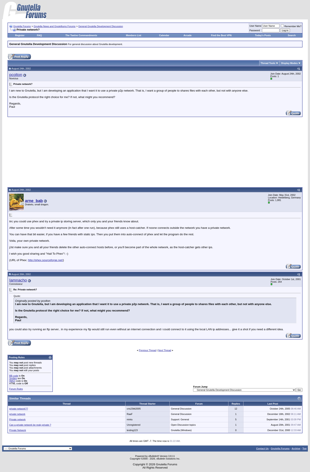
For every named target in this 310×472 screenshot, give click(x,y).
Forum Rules (16, 389)
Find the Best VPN (221, 35)
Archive (296, 448)
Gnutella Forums (22, 26)
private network (17, 414)
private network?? (18, 408)
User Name (256, 26)
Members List (133, 35)
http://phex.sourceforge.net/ (45, 260)
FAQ (39, 35)
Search (292, 35)
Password (255, 30)
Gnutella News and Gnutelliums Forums (54, 26)
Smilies (13, 378)
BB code (13, 375)
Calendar (164, 35)
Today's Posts (263, 35)
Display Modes (289, 63)
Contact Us (262, 448)
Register (20, 35)
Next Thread (164, 350)
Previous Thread (147, 350)
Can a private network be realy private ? (30, 425)
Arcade (188, 35)
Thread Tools (268, 63)
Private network (17, 419)
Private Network (17, 430)
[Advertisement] (155, 151)
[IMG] (12, 381)
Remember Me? (291, 26)
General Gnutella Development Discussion (100, 26)
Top (304, 448)
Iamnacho (18, 280)
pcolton (15, 74)
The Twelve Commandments (81, 35)
